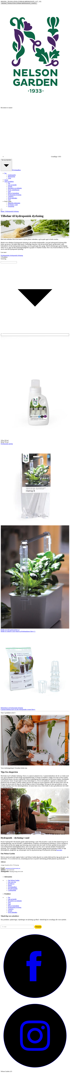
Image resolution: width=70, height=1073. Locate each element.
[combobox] (35, 260)
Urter (9, 178)
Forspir (10, 186)
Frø (9, 183)
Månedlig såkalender (14, 203)
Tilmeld (38, 927)
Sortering (3, 259)
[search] (1, 210)
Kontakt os (11, 883)
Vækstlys (10, 196)
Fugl (9, 191)
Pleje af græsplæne (13, 193)
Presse (10, 885)
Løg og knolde (12, 185)
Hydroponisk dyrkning (14, 195)
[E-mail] (17, 927)
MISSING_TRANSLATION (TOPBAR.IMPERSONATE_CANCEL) (18, 3)
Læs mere (59, 850)
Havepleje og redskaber (15, 188)
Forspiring (11, 206)
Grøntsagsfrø (12, 175)
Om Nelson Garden (13, 880)
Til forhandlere (16, 170)
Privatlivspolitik (12, 888)
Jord (9, 200)
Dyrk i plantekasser (13, 190)
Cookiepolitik (12, 890)
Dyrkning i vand (13, 204)
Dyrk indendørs (12, 198)
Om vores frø (12, 882)
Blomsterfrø (11, 176)
